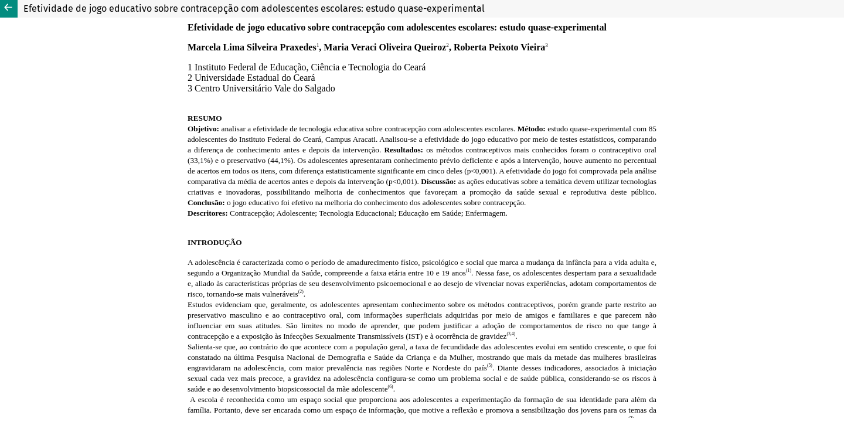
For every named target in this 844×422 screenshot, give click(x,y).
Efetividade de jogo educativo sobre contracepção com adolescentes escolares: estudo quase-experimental (254, 8)
